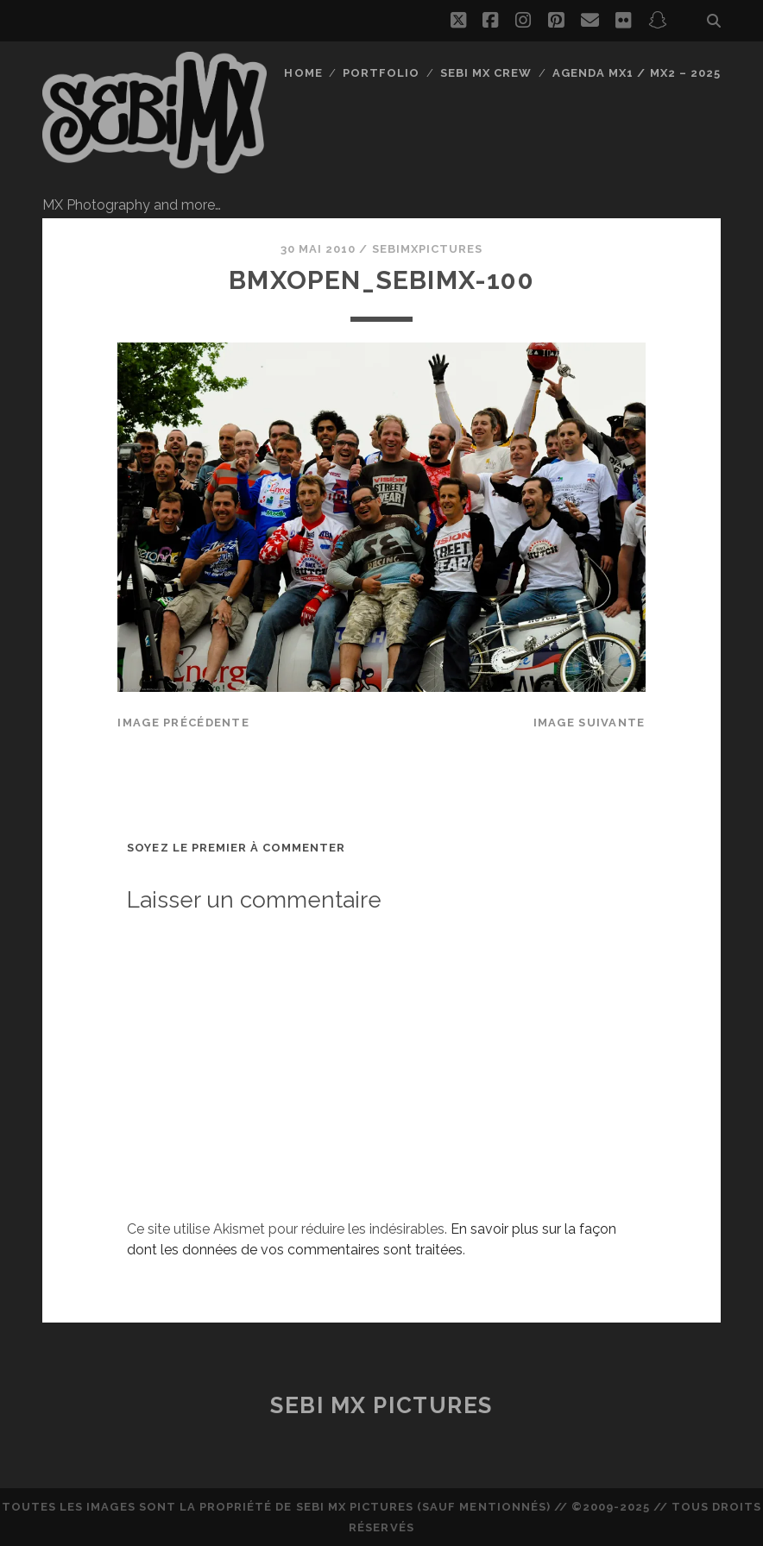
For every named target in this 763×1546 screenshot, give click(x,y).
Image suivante (589, 722)
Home (303, 72)
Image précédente (183, 722)
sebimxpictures (427, 248)
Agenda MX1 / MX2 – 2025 (636, 72)
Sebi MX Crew (486, 72)
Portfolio (381, 72)
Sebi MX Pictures (381, 1405)
